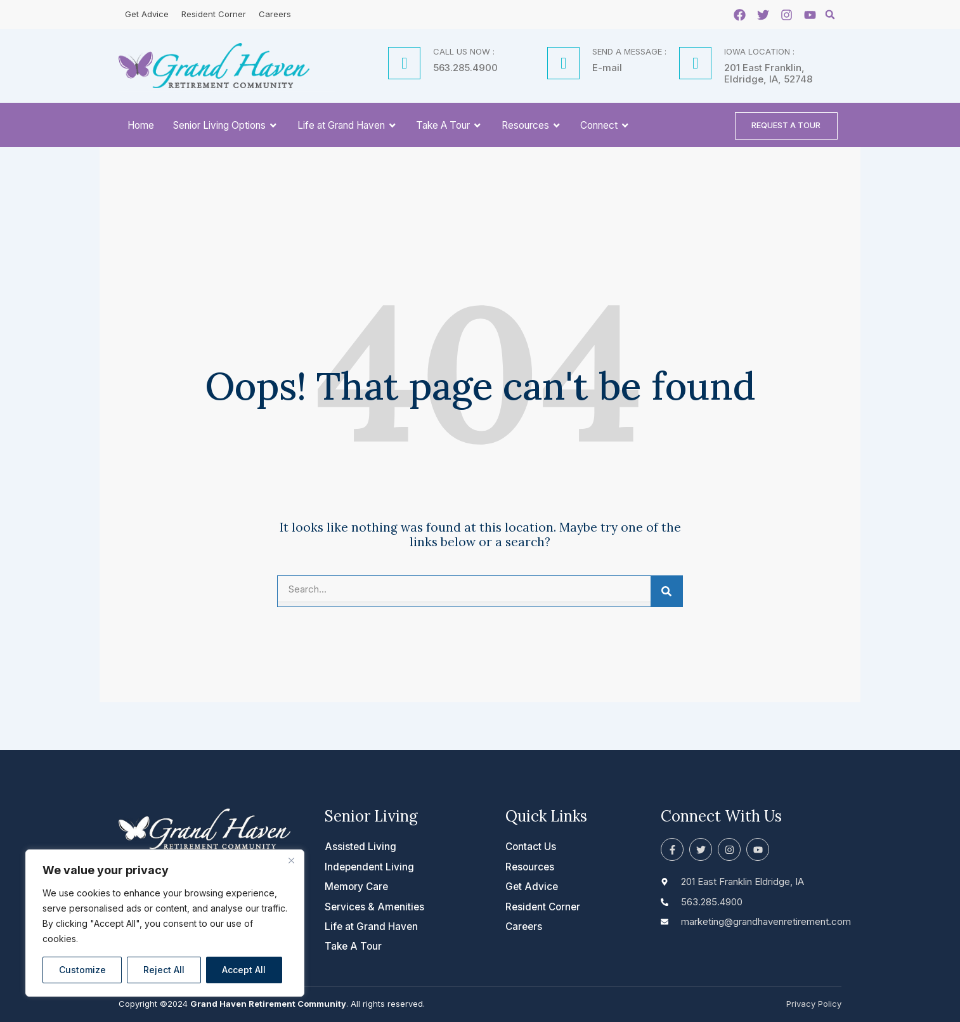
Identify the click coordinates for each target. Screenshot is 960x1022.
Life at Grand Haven (347, 127)
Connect (605, 127)
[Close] (291, 860)
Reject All (164, 969)
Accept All (244, 969)
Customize (82, 969)
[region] (164, 923)
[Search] (666, 594)
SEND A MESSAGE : (629, 51)
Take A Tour (449, 127)
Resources (532, 127)
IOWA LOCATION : (759, 51)
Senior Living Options (225, 127)
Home (140, 127)
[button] (830, 14)
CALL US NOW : (464, 51)
